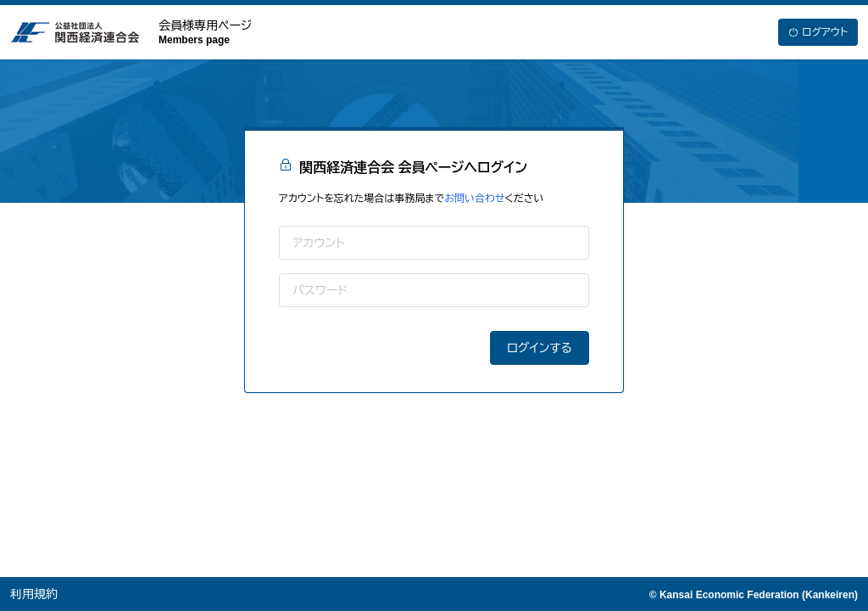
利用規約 (34, 594)
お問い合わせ (474, 199)
